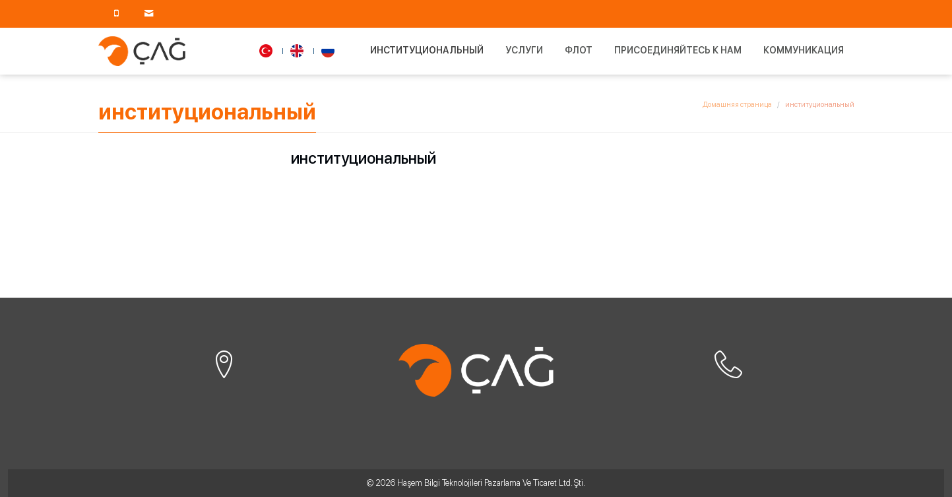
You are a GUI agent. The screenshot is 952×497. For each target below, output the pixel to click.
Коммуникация (803, 50)
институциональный (427, 50)
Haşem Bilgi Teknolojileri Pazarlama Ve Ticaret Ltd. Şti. (491, 483)
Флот (578, 50)
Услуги (524, 50)
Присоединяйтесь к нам (678, 50)
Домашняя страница (737, 104)
